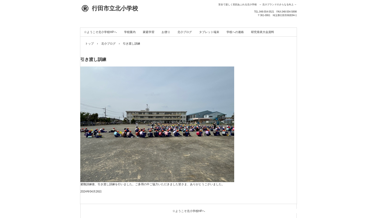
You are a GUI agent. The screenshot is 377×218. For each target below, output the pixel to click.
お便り (166, 32)
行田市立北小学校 (109, 8)
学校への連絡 (235, 32)
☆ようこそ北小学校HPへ (100, 32)
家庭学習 (148, 32)
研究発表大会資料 (262, 32)
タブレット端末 (209, 32)
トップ (89, 43)
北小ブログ (184, 32)
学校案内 (130, 32)
